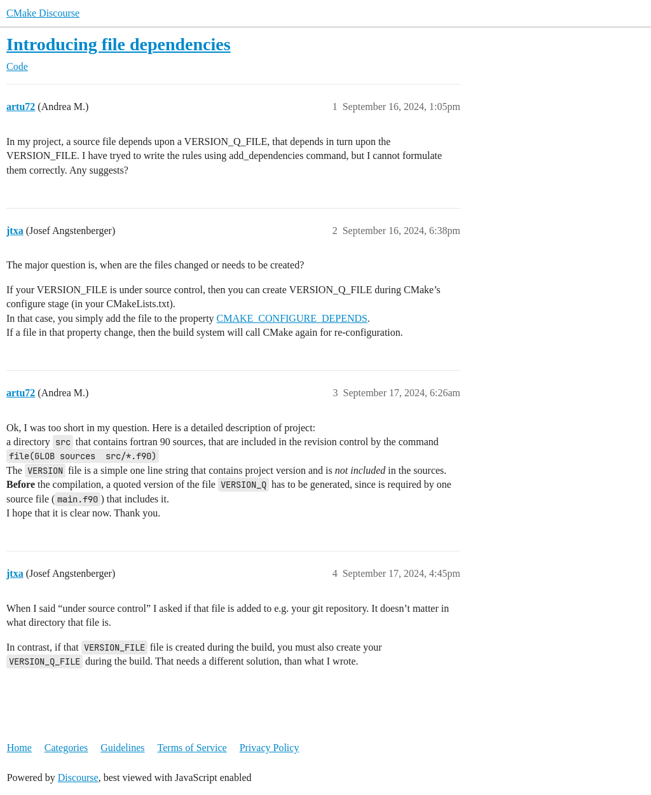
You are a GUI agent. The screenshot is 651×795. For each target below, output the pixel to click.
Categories (66, 747)
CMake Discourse (42, 13)
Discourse (78, 777)
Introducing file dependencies (118, 44)
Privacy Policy (269, 747)
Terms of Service (192, 747)
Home (19, 747)
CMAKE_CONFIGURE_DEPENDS (292, 318)
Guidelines (122, 747)
